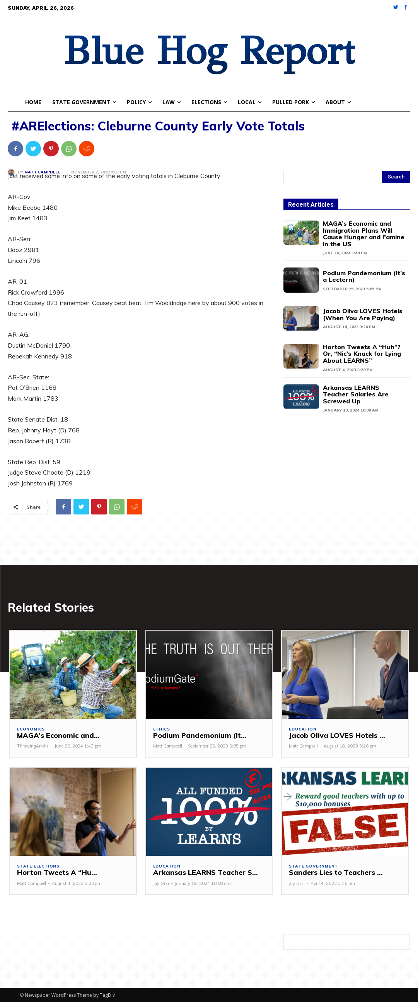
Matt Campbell (42, 172)
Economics (31, 730)
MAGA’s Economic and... (56, 736)
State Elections (38, 867)
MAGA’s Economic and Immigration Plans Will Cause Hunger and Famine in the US (363, 233)
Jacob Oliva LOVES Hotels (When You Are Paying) (363, 314)
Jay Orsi (161, 884)
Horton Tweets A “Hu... (55, 873)
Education (302, 730)
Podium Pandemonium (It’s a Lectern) (364, 276)
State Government (313, 867)
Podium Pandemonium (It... (197, 736)
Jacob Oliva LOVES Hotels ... (334, 736)
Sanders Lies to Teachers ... (334, 873)
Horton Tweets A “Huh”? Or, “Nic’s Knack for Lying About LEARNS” (362, 353)
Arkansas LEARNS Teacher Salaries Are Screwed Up (356, 394)
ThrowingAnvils (33, 746)
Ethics (161, 730)
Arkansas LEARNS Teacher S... (203, 873)
